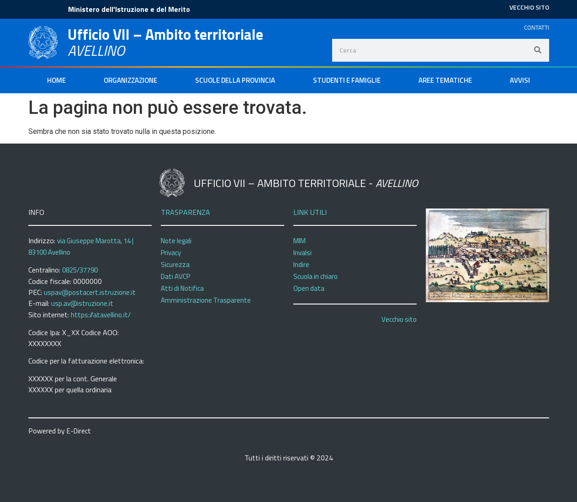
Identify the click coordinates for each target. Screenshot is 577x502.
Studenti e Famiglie (347, 80)
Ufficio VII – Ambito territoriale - (306, 183)
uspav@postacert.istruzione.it (90, 292)
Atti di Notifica (182, 288)
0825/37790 (80, 270)
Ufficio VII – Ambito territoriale (165, 34)
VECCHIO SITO (529, 7)
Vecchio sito (399, 319)
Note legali (176, 240)
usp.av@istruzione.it (82, 303)
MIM (299, 240)
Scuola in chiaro (315, 276)
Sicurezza (175, 264)
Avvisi (520, 80)
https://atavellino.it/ (101, 315)
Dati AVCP (175, 276)
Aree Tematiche (445, 80)
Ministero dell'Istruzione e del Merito (129, 9)
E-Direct (79, 431)
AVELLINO (96, 50)
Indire (301, 264)
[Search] (537, 50)
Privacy (171, 252)
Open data (308, 288)
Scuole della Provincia (235, 80)
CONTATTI (536, 27)
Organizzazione (130, 80)
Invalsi (302, 252)
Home (56, 80)
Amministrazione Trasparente (206, 300)
